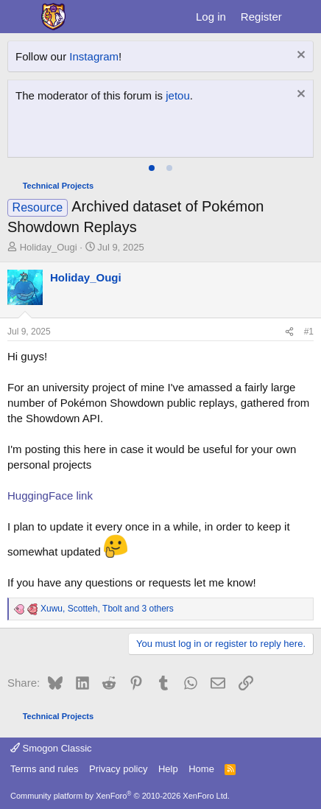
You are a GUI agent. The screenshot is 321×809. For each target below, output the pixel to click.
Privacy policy (118, 768)
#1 (309, 331)
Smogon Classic (51, 748)
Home (201, 768)
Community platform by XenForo (120, 795)
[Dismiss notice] (299, 56)
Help (168, 768)
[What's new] (303, 16)
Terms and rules (44, 768)
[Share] (289, 331)
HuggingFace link (50, 495)
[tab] (151, 168)
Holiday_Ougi (48, 247)
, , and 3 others (107, 608)
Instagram (94, 56)
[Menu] (20, 17)
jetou (178, 95)
